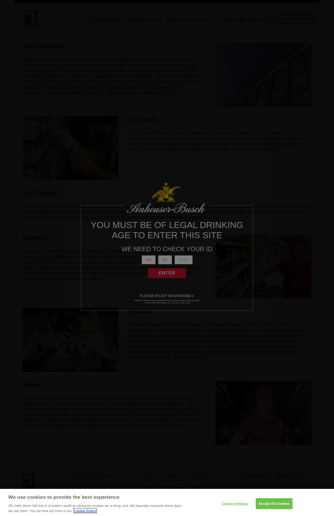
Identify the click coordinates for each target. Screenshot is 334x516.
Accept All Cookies (274, 507)
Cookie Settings (235, 507)
